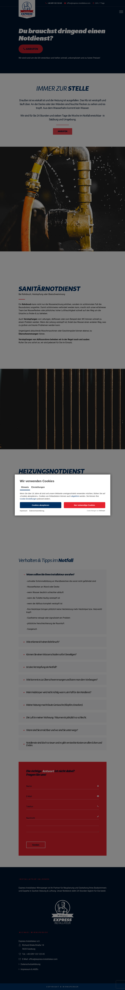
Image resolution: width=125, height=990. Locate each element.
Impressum (23, 511)
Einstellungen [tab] (38, 487)
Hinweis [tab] (25, 487)
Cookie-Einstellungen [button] (28, 499)
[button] (40, 505)
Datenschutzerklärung (36, 511)
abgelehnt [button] (75, 496)
